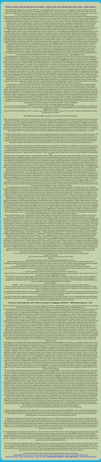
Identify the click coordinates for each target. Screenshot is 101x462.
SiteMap (19, 455)
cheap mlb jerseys (41, 456)
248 (45, 455)
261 (57, 455)
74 (53, 455)
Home (15, 455)
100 (87, 455)
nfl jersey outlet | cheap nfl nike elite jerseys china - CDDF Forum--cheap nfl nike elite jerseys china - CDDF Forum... (50, 7)
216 (73, 455)
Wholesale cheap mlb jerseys (88, 456)
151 (26, 455)
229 (81, 455)
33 (37, 455)
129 (76, 455)
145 (50, 455)
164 (35, 455)
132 (29, 455)
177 (48, 455)
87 (70, 455)
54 (78, 455)
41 (42, 455)
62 (55, 455)
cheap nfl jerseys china (11, 456)
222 (23, 455)
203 (66, 455)
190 (60, 455)
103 (40, 455)
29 (68, 455)
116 (63, 455)
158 (84, 455)
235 (32, 455)
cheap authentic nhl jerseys (27, 456)
